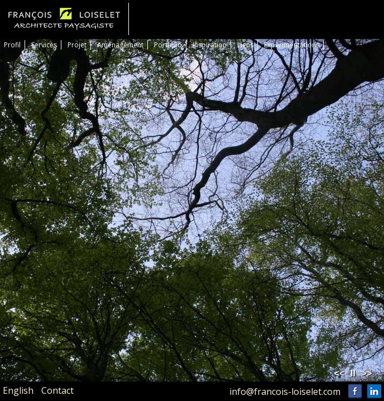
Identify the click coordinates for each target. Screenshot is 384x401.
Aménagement (120, 45)
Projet (77, 45)
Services (44, 45)
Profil (12, 45)
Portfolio (168, 45)
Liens (245, 45)
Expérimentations (291, 45)
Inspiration (210, 45)
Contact (57, 390)
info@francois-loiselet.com (284, 391)
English (18, 390)
